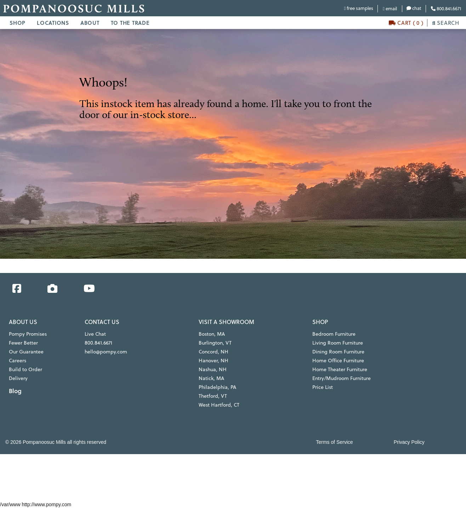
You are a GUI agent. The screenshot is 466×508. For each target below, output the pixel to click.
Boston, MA (212, 333)
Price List (322, 387)
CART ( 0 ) (406, 23)
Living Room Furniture (337, 342)
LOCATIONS (53, 23)
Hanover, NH (213, 360)
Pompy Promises (28, 333)
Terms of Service (334, 442)
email (390, 8)
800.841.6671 (446, 8)
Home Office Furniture (338, 360)
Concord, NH (213, 351)
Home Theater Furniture (339, 369)
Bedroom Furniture (334, 333)
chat (414, 8)
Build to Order (25, 369)
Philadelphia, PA (217, 387)
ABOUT (90, 23)
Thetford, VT (213, 396)
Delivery (18, 378)
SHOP (17, 23)
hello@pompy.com (106, 351)
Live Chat (95, 333)
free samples (358, 8)
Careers (17, 360)
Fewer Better (23, 342)
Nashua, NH (213, 369)
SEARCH (445, 23)
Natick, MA (211, 378)
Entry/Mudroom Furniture (341, 378)
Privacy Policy (409, 442)
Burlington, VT (215, 342)
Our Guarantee (26, 351)
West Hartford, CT (219, 404)
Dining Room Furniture (338, 351)
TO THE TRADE (130, 23)
